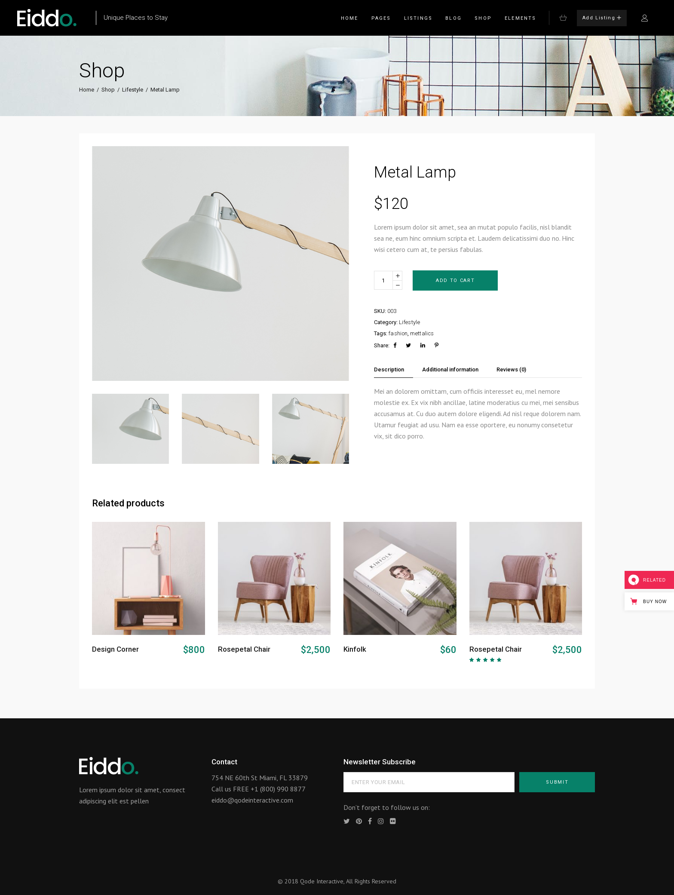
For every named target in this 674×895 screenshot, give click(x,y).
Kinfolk (354, 649)
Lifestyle (132, 89)
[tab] (393, 369)
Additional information (450, 369)
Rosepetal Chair (244, 649)
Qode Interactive (321, 881)
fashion (398, 333)
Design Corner (115, 649)
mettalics (422, 333)
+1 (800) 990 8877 (278, 789)
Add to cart (455, 280)
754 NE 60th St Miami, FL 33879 (259, 777)
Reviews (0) (511, 369)
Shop (108, 89)
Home (86, 89)
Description (389, 369)
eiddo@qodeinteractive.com (252, 800)
